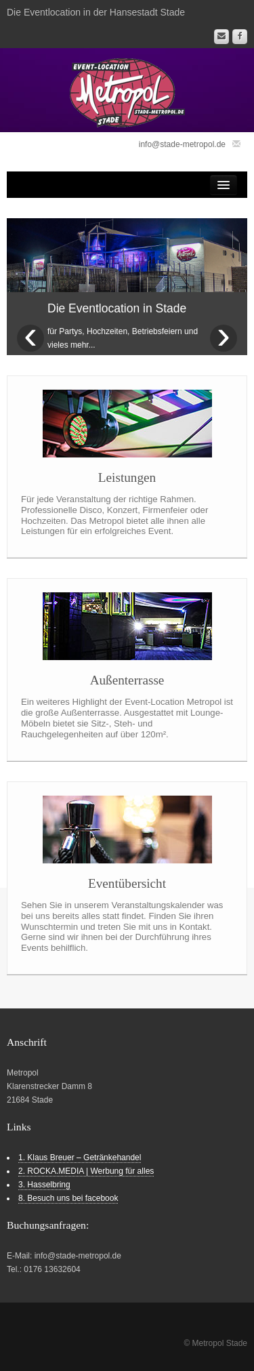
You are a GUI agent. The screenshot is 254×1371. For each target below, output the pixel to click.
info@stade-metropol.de (182, 144)
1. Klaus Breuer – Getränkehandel (79, 1157)
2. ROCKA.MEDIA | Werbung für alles (86, 1171)
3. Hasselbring (44, 1184)
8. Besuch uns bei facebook (68, 1198)
